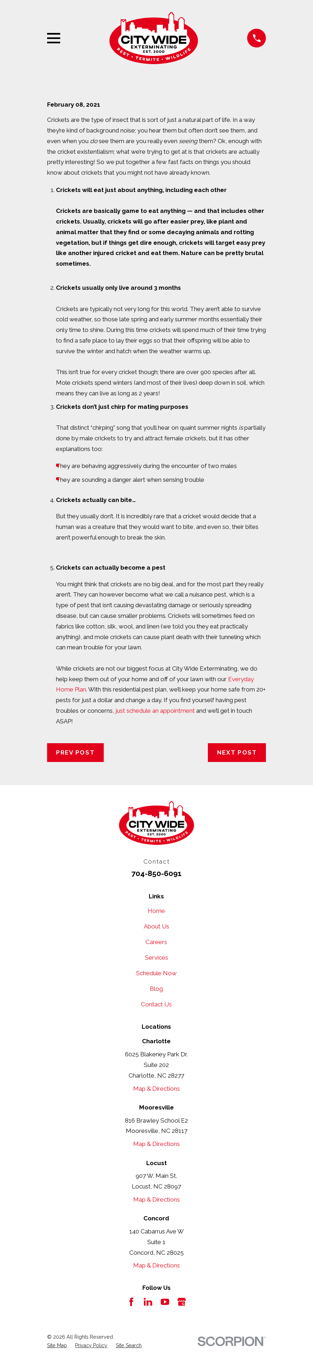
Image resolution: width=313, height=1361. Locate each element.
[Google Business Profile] (181, 1302)
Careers (156, 941)
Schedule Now (156, 973)
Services (156, 957)
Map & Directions (156, 1088)
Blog (156, 988)
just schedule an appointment (155, 710)
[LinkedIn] (148, 1302)
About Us (156, 926)
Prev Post (75, 752)
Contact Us (156, 1004)
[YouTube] (165, 1302)
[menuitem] (57, 1345)
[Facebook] (131, 1302)
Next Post (237, 752)
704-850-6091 (156, 873)
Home (156, 910)
